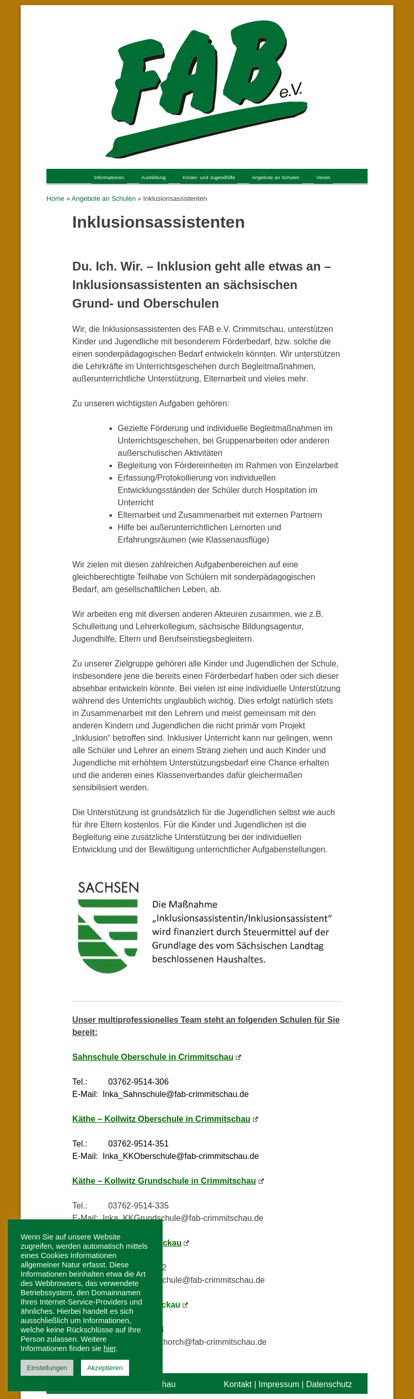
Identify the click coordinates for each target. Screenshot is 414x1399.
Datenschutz (329, 1384)
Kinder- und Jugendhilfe (209, 177)
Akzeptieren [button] (105, 1368)
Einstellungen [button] (47, 1368)
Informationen (109, 177)
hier (110, 1348)
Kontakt (237, 1384)
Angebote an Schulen (275, 177)
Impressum (279, 1384)
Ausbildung (153, 177)
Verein (323, 177)
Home (55, 198)
